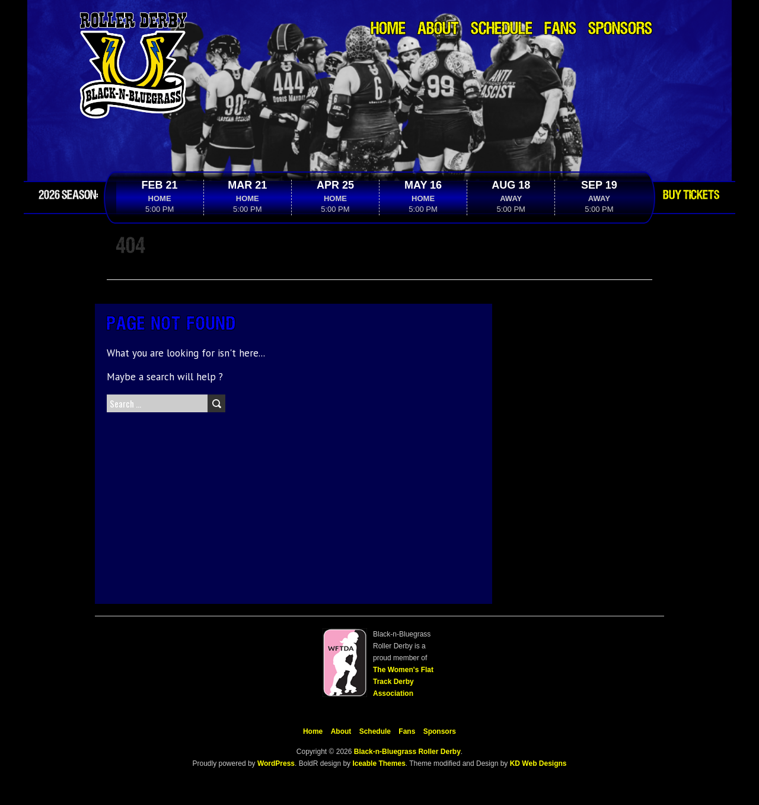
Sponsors (620, 29)
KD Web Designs (538, 763)
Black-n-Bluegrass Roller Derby (407, 751)
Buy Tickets (691, 195)
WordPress (275, 763)
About (438, 29)
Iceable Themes (378, 763)
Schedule (501, 29)
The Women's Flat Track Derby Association (403, 682)
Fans (560, 29)
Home (388, 29)
